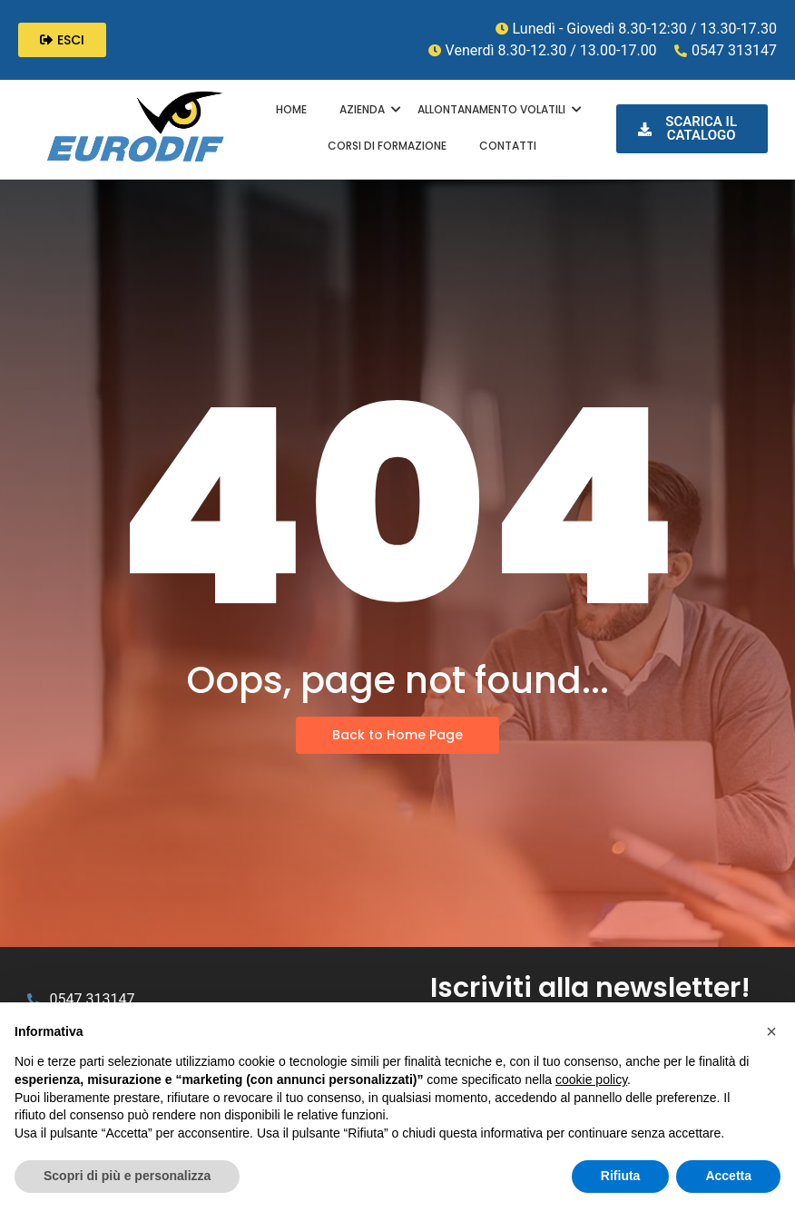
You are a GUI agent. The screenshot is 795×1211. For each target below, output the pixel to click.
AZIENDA (364, 109)
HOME (291, 109)
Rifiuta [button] (621, 1175)
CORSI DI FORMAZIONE (387, 145)
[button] (771, 1031)
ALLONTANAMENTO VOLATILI (494, 109)
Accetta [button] (728, 1175)
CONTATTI (507, 145)
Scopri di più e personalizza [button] (127, 1175)
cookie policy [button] (591, 1079)
